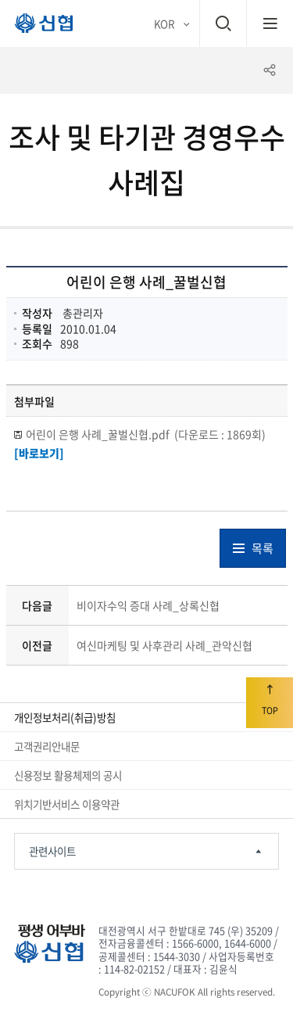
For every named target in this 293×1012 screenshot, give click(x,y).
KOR (164, 23)
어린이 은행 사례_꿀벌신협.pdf (146, 434)
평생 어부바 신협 (37, 26)
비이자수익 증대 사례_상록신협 (148, 605)
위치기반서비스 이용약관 (67, 804)
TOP (269, 700)
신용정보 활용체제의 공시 (68, 775)
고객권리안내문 (47, 746)
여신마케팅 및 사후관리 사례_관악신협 (164, 645)
